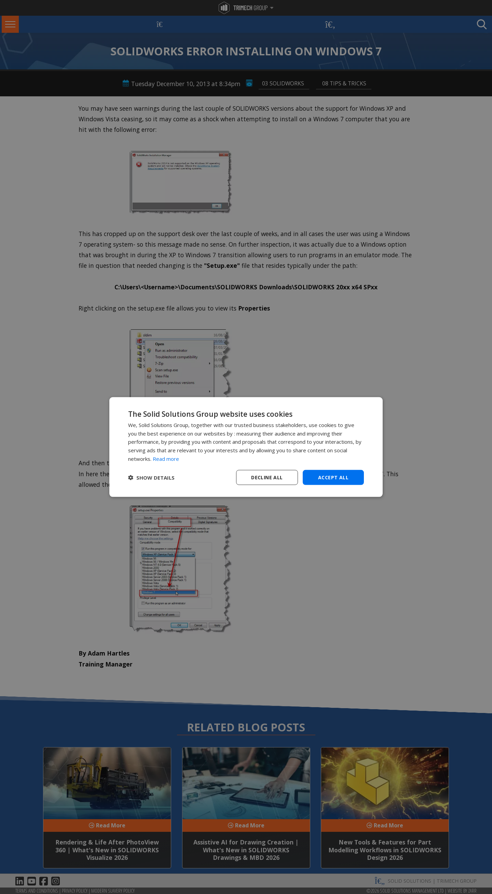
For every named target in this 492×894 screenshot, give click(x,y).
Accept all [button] (333, 477)
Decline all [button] (267, 477)
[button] (151, 477)
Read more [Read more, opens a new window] (166, 458)
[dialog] (246, 447)
